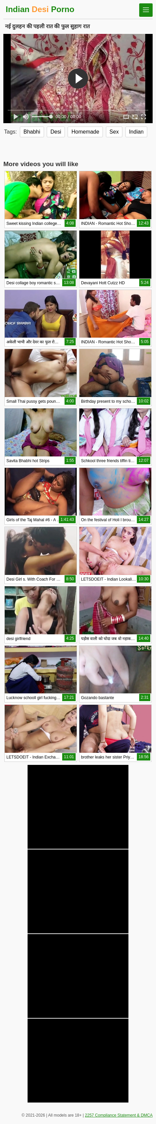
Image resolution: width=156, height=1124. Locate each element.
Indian (136, 132)
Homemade (85, 132)
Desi (55, 132)
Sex (114, 132)
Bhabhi (32, 132)
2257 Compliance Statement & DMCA (119, 1115)
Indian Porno (40, 9)
